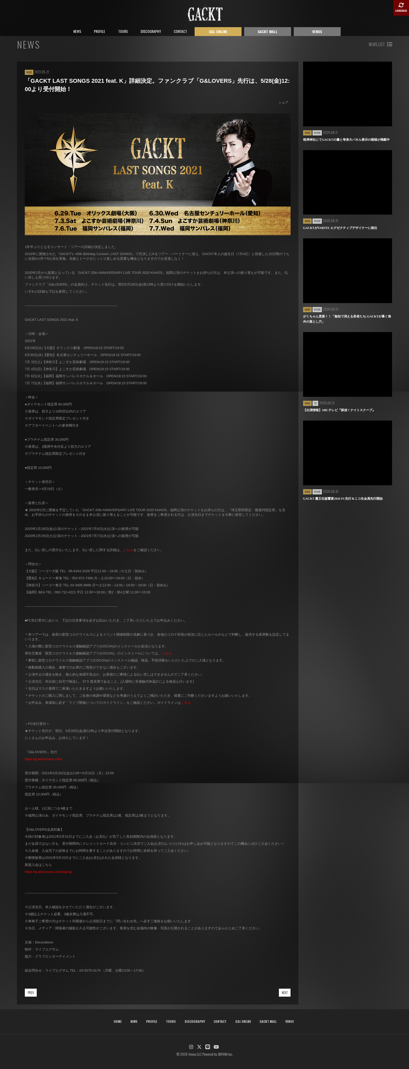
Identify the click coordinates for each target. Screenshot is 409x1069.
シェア (283, 102)
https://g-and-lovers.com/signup (48, 872)
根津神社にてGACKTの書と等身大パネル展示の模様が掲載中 (346, 139)
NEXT (285, 992)
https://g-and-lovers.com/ (43, 759)
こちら (128, 550)
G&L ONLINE (218, 31)
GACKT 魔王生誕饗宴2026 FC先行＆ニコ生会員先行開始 (343, 498)
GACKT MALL (268, 31)
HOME (118, 1021)
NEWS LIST (380, 44)
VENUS (317, 31)
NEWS (77, 31)
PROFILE (99, 31)
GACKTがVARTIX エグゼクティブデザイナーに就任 (340, 228)
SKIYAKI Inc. (225, 1054)
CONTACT (180, 31)
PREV (31, 992)
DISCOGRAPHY (151, 31)
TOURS (123, 31)
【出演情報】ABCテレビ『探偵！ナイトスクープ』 (339, 410)
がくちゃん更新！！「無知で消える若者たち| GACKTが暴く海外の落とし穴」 (347, 319)
